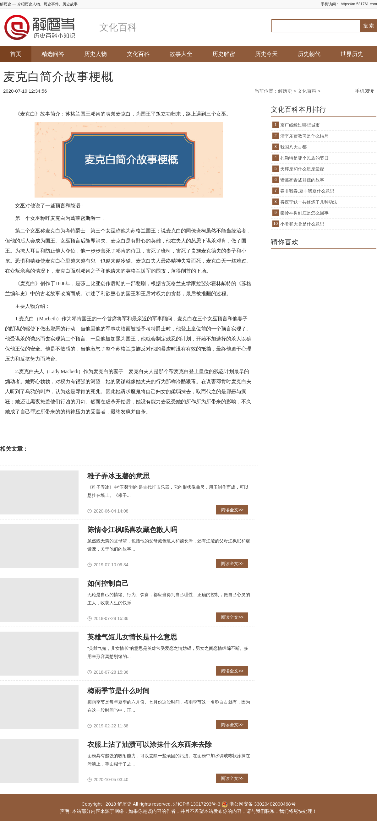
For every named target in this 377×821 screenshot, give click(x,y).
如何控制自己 (108, 583)
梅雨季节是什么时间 (118, 691)
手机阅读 (364, 91)
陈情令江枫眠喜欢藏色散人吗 (132, 530)
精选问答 (52, 54)
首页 (15, 54)
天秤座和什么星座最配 (302, 168)
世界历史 (352, 54)
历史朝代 (309, 54)
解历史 (285, 91)
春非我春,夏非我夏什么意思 (307, 190)
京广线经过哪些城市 (300, 125)
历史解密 (223, 54)
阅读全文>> (232, 509)
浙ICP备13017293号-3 (196, 804)
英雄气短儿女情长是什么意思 (132, 637)
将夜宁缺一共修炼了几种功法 (308, 201)
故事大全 (181, 54)
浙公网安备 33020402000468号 (258, 804)
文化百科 (138, 54)
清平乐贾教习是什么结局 (304, 136)
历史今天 (266, 54)
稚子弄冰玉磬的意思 (118, 476)
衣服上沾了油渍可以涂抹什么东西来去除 (149, 744)
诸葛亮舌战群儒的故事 (302, 179)
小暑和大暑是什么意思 (302, 223)
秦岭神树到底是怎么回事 (304, 212)
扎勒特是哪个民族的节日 (304, 157)
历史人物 (95, 54)
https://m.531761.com (359, 4)
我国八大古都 (293, 147)
